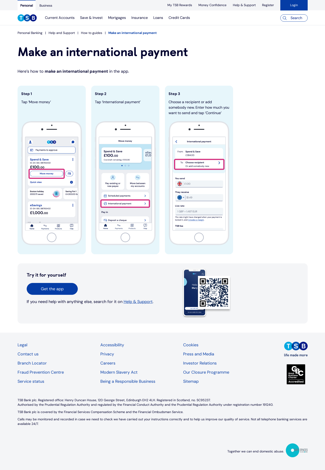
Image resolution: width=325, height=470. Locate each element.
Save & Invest (91, 17)
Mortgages (117, 17)
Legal (22, 345)
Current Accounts (60, 17)
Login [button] (294, 5)
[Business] (46, 5)
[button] (52, 289)
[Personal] (27, 5)
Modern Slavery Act (119, 372)
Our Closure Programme (206, 372)
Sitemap (191, 381)
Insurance (139, 17)
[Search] (294, 18)
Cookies (190, 345)
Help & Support (138, 301)
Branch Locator (32, 363)
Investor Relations (200, 363)
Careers (107, 363)
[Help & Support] (244, 5)
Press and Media (198, 354)
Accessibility (112, 345)
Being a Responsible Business (127, 381)
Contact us (28, 354)
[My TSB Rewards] (180, 5)
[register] (268, 5)
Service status (31, 381)
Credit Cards (179, 17)
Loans (158, 17)
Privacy (107, 354)
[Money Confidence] (212, 5)
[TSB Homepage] (27, 18)
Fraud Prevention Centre (41, 372)
